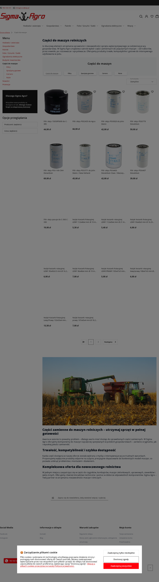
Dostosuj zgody (121, 559)
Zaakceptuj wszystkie (121, 566)
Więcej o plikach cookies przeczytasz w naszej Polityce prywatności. (57, 564)
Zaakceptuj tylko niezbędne (121, 552)
